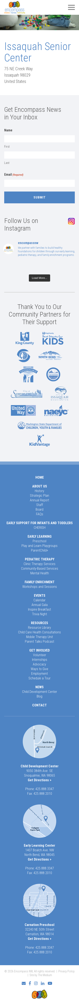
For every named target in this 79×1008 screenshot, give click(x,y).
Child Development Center (39, 692)
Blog (39, 696)
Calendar (39, 600)
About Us (39, 486)
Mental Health (39, 573)
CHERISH (40, 528)
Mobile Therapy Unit (39, 637)
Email (13, 175)
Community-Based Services (39, 569)
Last (6, 163)
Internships (39, 660)
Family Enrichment (40, 582)
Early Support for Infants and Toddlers (40, 523)
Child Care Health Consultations (39, 632)
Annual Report (39, 500)
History (39, 491)
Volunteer (39, 655)
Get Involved (39, 650)
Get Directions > (39, 780)
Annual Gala (40, 605)
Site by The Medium (40, 975)
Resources (39, 623)
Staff (39, 505)
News (39, 687)
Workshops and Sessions (39, 587)
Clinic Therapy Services (39, 564)
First (7, 146)
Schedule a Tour (39, 678)
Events (39, 596)
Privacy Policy (66, 971)
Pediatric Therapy (39, 559)
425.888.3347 (44, 789)
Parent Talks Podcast (39, 642)
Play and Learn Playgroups (39, 546)
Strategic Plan (39, 496)
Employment (39, 674)
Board (39, 509)
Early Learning (40, 536)
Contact (39, 705)
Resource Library (39, 628)
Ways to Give (39, 669)
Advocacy (39, 664)
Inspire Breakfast (39, 609)
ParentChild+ (39, 550)
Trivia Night (39, 614)
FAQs (39, 514)
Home (39, 477)
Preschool (39, 541)
